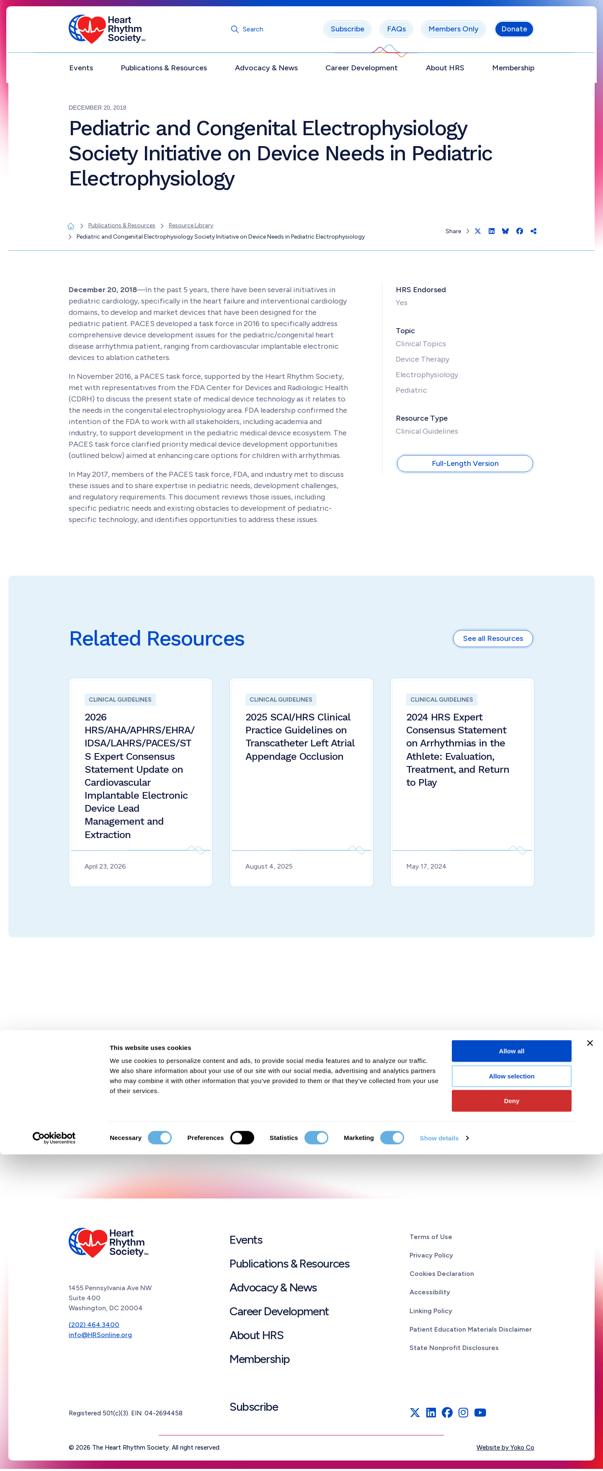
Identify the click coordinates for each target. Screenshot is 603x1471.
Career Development (361, 70)
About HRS (445, 70)
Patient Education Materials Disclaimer (471, 1331)
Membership (513, 70)
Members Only (453, 31)
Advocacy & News (266, 70)
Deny (512, 1417)
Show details (439, 1454)
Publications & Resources (164, 70)
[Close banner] (590, 1360)
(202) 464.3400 (94, 1327)
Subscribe (347, 31)
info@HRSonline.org (100, 1337)
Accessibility (430, 1295)
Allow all (512, 1367)
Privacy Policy (431, 1257)
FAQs (396, 31)
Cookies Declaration (442, 1276)
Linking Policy (431, 1313)
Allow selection (511, 1392)
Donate (514, 31)
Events (81, 70)
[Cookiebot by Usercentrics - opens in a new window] (54, 1454)
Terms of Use (431, 1239)
